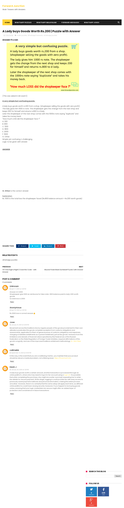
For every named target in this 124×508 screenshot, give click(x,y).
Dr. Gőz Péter (76, 344)
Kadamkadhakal (10, 453)
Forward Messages (70, 22)
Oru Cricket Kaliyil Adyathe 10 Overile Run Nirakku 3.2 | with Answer (67, 477)
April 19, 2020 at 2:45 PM (18, 313)
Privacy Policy (8, 469)
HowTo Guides (8, 478)
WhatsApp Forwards (35, 35)
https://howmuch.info (62, 361)
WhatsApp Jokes (91, 22)
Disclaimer (6, 472)
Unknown (14, 289)
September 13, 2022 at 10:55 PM (21, 355)
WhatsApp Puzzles (23, 22)
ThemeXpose (16, 505)
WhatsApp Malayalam (46, 22)
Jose (12, 324)
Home (7, 22)
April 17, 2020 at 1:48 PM (18, 291)
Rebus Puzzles (8, 459)
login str (67, 377)
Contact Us (7, 475)
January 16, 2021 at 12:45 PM (20, 327)
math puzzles (22, 35)
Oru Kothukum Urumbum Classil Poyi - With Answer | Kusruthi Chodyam (67, 455)
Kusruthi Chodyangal (12, 456)
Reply (12, 304)
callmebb (14, 352)
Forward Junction (13, 6)
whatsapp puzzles (50, 35)
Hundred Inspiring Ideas (12, 481)
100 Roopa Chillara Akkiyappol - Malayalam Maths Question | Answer (67, 488)
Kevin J (13, 369)
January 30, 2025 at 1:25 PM (20, 372)
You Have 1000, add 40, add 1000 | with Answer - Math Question (68, 466)
